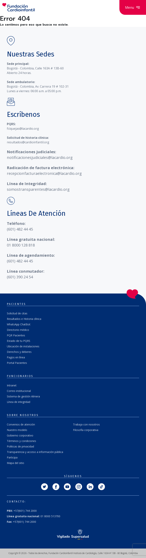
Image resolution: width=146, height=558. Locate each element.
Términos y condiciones (21, 441)
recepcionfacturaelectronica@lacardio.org (44, 173)
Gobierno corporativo (20, 435)
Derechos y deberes (19, 352)
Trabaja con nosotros (86, 424)
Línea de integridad (18, 402)
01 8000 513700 (33, 516)
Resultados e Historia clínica (24, 319)
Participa (12, 457)
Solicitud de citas (17, 313)
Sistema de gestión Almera (23, 396)
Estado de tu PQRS (18, 341)
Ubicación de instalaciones (23, 346)
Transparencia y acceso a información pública (35, 452)
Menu (132, 7)
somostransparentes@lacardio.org (38, 189)
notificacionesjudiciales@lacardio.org (40, 157)
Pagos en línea (16, 357)
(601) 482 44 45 (20, 229)
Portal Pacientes (17, 363)
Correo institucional (19, 391)
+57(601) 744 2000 (22, 510)
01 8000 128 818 (21, 245)
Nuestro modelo (17, 430)
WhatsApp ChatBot (18, 324)
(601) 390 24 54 (20, 276)
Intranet (12, 385)
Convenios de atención (21, 424)
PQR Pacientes (16, 335)
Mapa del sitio (15, 463)
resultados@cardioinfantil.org (28, 142)
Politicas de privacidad (20, 446)
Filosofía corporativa (85, 430)
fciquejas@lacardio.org (23, 128)
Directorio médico (18, 330)
